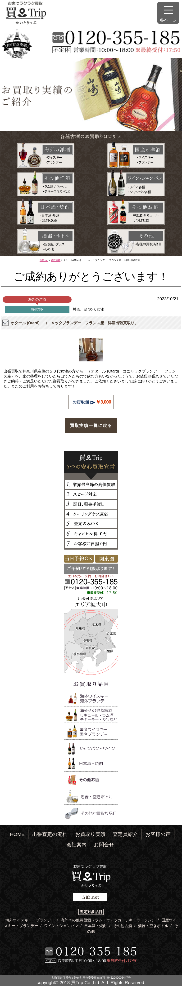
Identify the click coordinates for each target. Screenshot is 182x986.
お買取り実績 (90, 834)
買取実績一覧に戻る (91, 425)
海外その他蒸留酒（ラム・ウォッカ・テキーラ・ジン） (108, 920)
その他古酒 (123, 926)
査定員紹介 (125, 834)
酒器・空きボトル (153, 926)
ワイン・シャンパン (61, 926)
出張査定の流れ (50, 834)
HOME (17, 834)
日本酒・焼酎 (96, 926)
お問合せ (104, 844)
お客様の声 (158, 834)
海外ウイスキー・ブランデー (30, 920)
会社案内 (76, 844)
